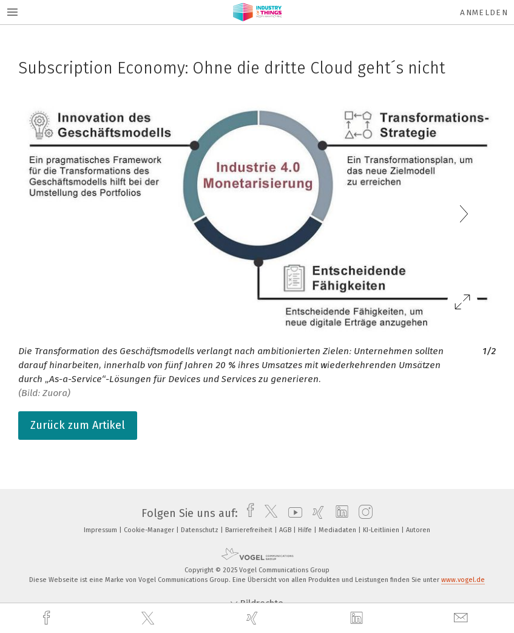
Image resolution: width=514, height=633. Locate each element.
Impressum (101, 530)
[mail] (462, 618)
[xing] (253, 618)
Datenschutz (200, 530)
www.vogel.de (463, 580)
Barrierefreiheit (249, 530)
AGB (286, 530)
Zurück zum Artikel (77, 425)
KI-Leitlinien (382, 530)
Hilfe (306, 530)
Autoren (418, 530)
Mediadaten (338, 530)
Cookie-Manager (150, 530)
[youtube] (292, 513)
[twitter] (149, 618)
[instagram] (363, 513)
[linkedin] (358, 618)
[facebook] (48, 618)
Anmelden (484, 12)
